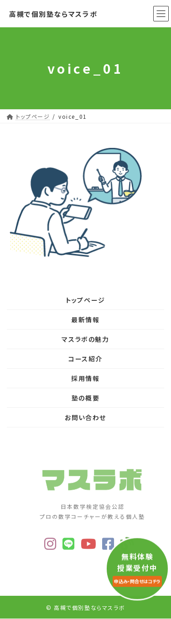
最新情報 (85, 319)
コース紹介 (85, 358)
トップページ (85, 299)
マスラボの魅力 (85, 339)
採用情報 (85, 378)
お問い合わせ (85, 417)
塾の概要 (85, 397)
